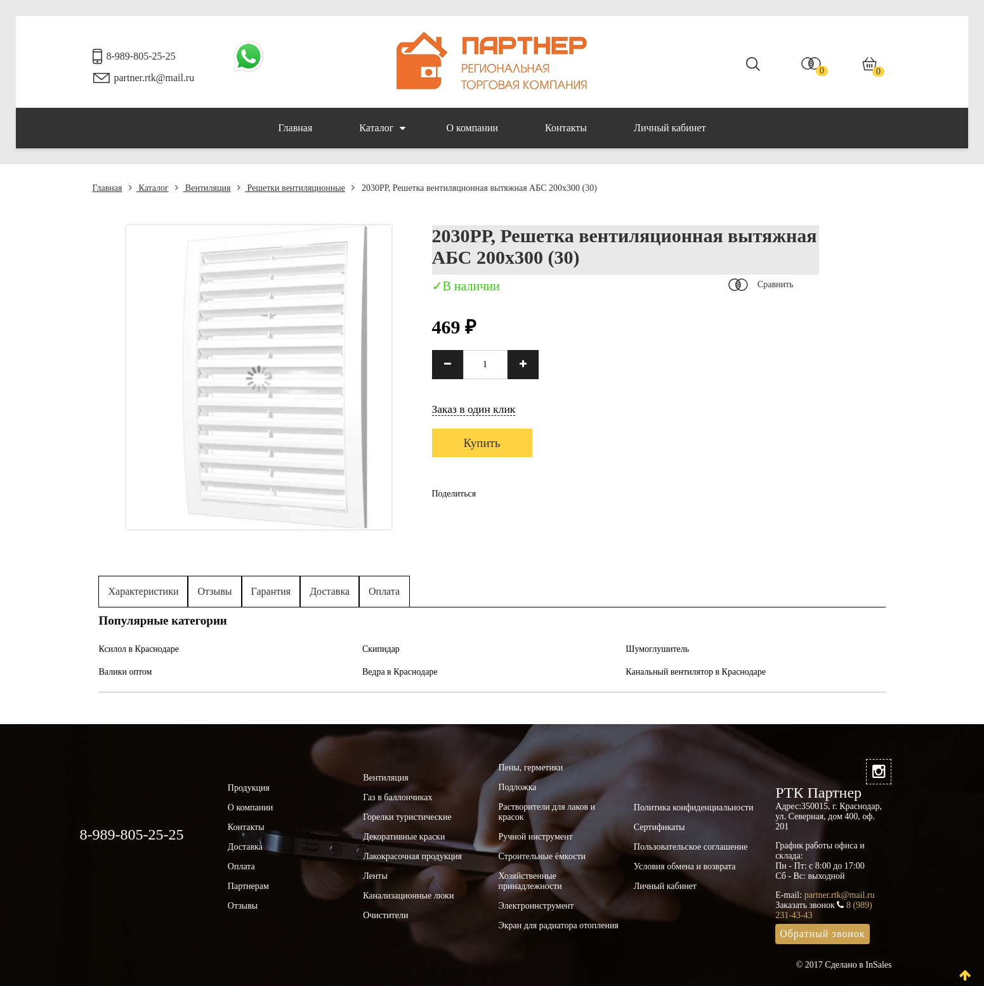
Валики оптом (125, 672)
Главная (296, 127)
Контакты (566, 127)
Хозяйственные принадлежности (529, 881)
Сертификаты (659, 827)
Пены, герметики (530, 767)
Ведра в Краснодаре (400, 672)
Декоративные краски (404, 836)
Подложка (517, 787)
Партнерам (248, 886)
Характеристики (143, 591)
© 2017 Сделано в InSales (844, 965)
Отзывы (214, 591)
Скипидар (381, 649)
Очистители (385, 915)
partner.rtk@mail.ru (154, 77)
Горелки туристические (407, 817)
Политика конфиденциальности (694, 807)
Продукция (249, 788)
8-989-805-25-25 (141, 56)
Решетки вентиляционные (291, 188)
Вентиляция (202, 188)
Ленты (375, 876)
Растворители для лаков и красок (546, 812)
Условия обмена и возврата (685, 866)
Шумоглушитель (657, 649)
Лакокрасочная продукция (412, 856)
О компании (472, 127)
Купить (482, 443)
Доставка (330, 591)
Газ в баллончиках (397, 797)
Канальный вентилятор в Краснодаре (696, 672)
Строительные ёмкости (542, 856)
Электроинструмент (536, 906)
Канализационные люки (408, 895)
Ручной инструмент (535, 836)
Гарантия (271, 591)
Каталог (382, 128)
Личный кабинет (669, 127)
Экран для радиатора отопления (558, 925)
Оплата (384, 591)
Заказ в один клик (474, 409)
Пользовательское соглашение (691, 847)
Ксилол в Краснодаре (139, 649)
